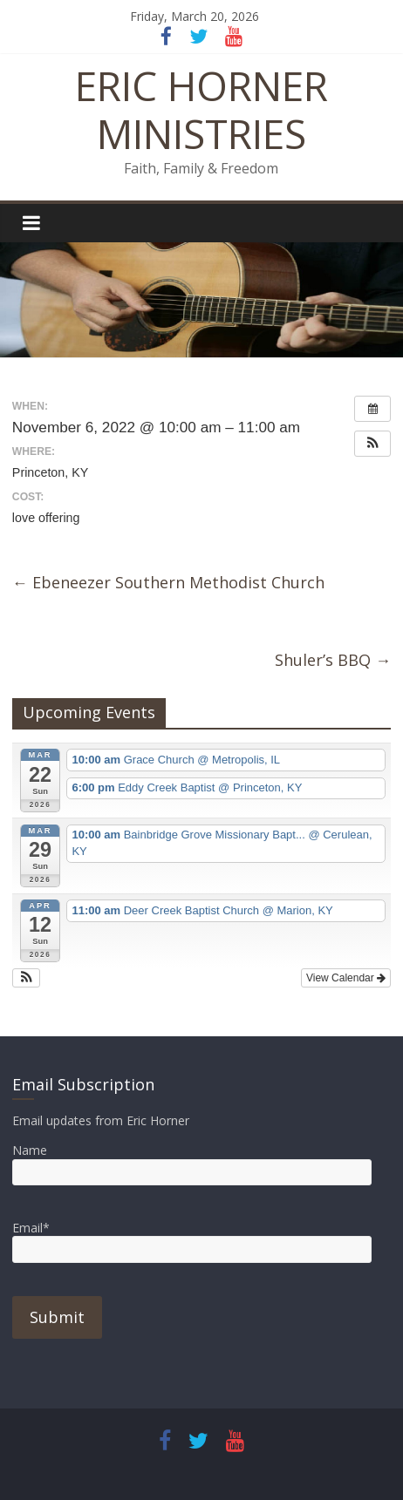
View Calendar (346, 978)
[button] (372, 443)
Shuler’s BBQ (333, 659)
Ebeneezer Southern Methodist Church (168, 582)
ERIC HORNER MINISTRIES (201, 109)
